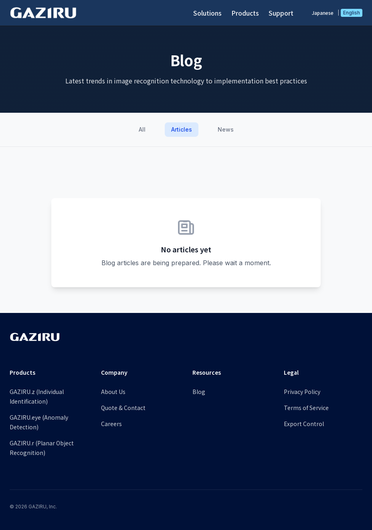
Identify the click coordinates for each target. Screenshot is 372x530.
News (226, 129)
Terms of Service (306, 408)
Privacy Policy (302, 392)
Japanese (323, 12)
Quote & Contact (123, 408)
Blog (198, 392)
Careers (111, 424)
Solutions (207, 13)
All (142, 129)
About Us (113, 392)
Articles (181, 129)
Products (245, 13)
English (351, 13)
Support (281, 13)
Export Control (304, 424)
